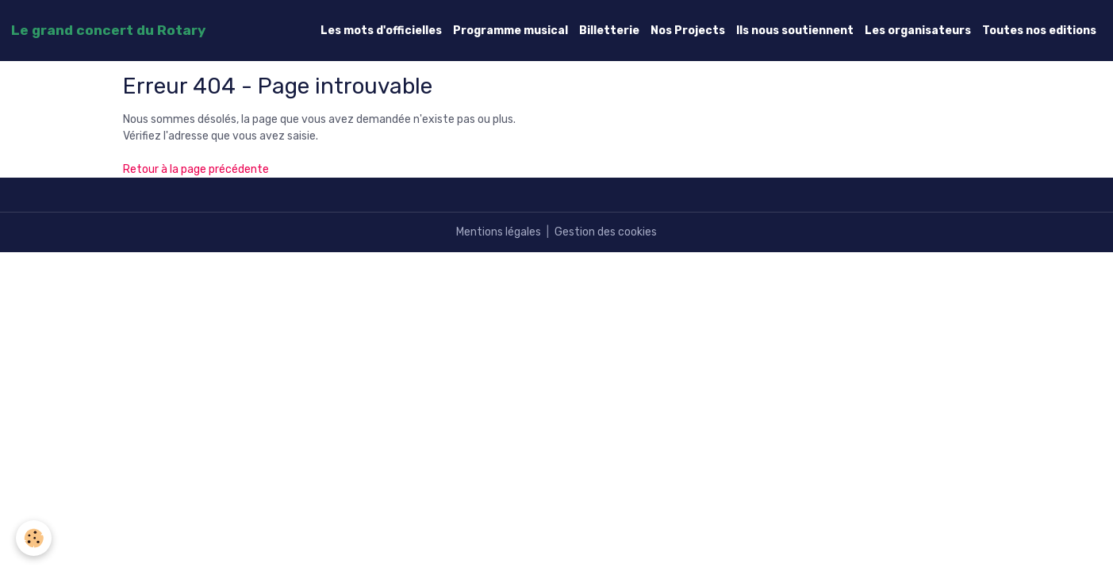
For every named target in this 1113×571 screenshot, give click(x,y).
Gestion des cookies (606, 232)
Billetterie (609, 30)
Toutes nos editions (1039, 30)
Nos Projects (688, 30)
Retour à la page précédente (196, 169)
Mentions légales (498, 232)
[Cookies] (34, 538)
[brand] (108, 30)
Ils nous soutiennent (795, 30)
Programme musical (510, 30)
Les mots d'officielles (381, 30)
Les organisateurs (918, 30)
